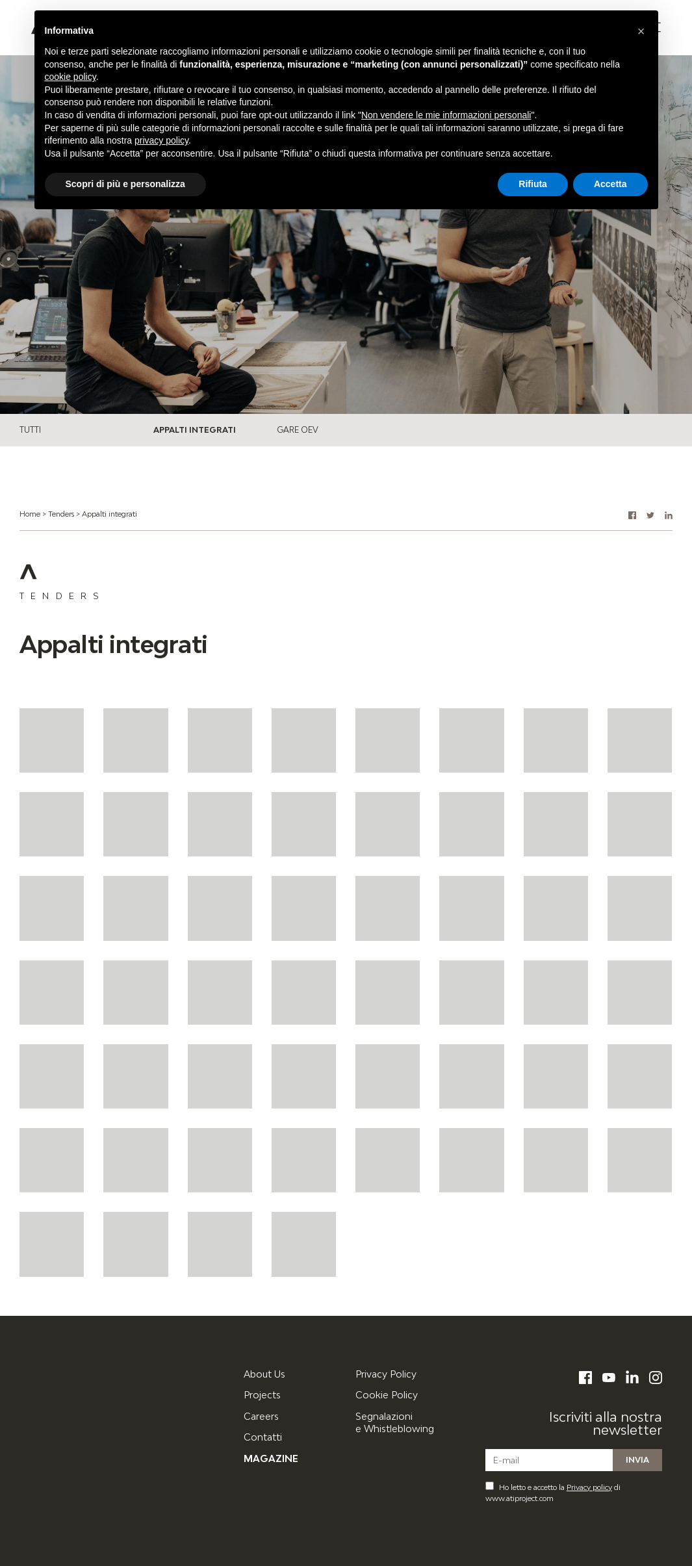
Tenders (61, 513)
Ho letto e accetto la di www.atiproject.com (553, 1492)
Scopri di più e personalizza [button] (125, 184)
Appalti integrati (194, 430)
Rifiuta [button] (533, 184)
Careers (261, 1416)
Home (29, 513)
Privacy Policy (385, 1374)
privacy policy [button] (161, 140)
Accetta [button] (610, 184)
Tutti (30, 430)
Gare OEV (297, 430)
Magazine (271, 1458)
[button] (632, 515)
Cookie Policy (386, 1394)
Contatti (263, 1437)
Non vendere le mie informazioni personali (446, 115)
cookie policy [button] (70, 76)
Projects (262, 1394)
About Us (264, 1374)
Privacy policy (589, 1487)
